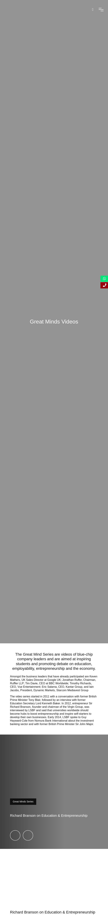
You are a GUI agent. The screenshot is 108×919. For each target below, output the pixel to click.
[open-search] (92, 9)
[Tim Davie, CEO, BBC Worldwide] (28, 835)
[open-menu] (101, 9)
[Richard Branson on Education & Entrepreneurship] (15, 835)
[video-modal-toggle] (53, 791)
